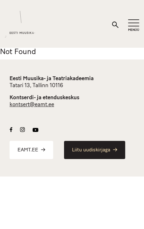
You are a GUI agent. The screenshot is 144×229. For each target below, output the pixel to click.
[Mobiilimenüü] (133, 25)
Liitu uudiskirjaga (94, 150)
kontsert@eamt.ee (32, 105)
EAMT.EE (31, 150)
